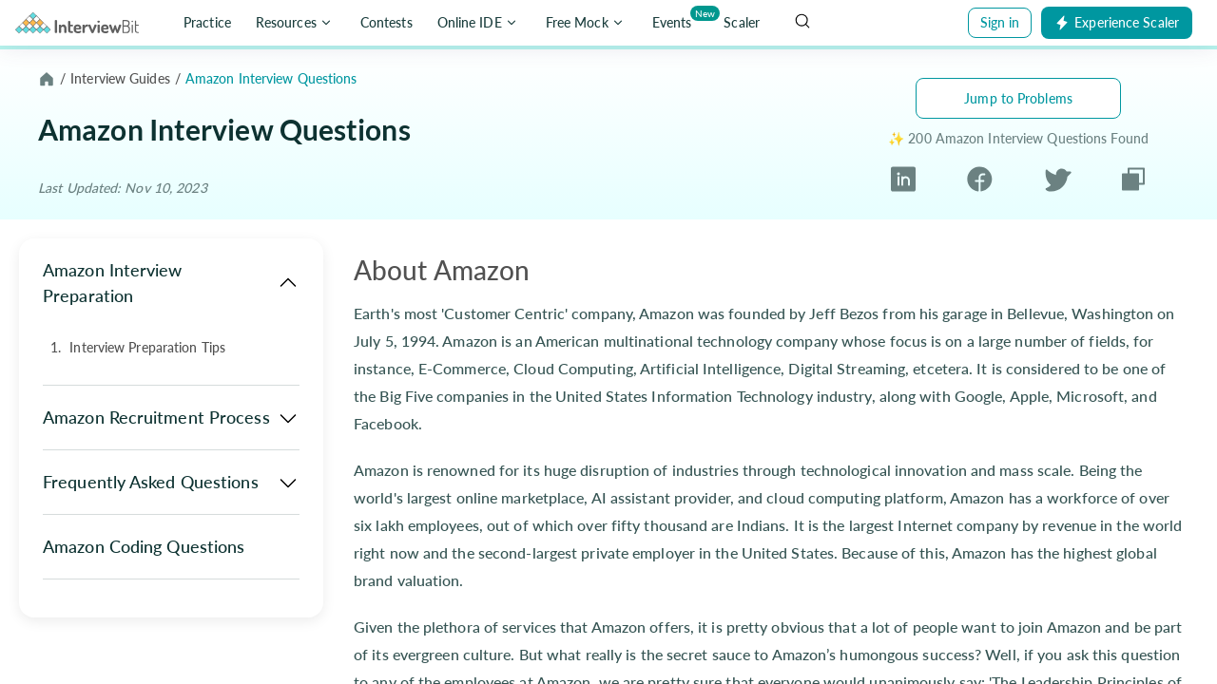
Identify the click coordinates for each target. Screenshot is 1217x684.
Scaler (742, 22)
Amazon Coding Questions (143, 546)
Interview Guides (120, 78)
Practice (207, 22)
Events (675, 18)
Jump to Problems (1018, 98)
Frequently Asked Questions (171, 482)
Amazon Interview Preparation (171, 282)
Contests (386, 22)
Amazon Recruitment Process (171, 418)
